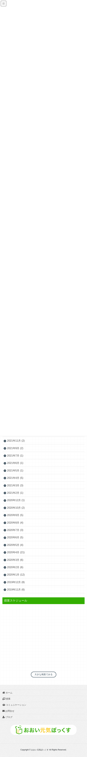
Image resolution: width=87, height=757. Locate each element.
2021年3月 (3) (15, 485)
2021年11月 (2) (16, 440)
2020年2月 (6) (15, 567)
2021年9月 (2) (15, 448)
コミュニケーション (14, 705)
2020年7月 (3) (15, 530)
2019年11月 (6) (16, 589)
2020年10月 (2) (16, 507)
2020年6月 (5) (15, 537)
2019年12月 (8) (16, 582)
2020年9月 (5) (15, 515)
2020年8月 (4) (15, 522)
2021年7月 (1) (15, 455)
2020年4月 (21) (16, 552)
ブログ (9, 717)
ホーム (7, 692)
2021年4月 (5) (15, 478)
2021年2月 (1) (15, 492)
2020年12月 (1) (16, 500)
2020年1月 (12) (16, 574)
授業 (6, 698)
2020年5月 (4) (15, 545)
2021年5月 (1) (15, 470)
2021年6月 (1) (15, 463)
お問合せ (8, 711)
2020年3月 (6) (15, 560)
